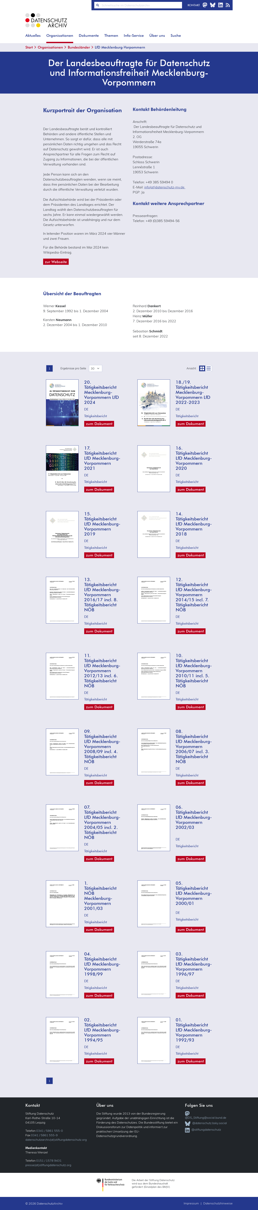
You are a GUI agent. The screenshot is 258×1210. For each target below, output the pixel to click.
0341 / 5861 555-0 (49, 1131)
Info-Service (134, 35)
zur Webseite (56, 261)
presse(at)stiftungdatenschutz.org (48, 1165)
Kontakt (194, 5)
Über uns (157, 35)
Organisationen (59, 35)
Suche (176, 35)
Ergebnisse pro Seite (73, 368)
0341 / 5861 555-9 (44, 1135)
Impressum (191, 1203)
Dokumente (89, 35)
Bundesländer (79, 47)
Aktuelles (33, 35)
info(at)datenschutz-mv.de (164, 187)
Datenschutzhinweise (218, 1203)
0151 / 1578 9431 (49, 1160)
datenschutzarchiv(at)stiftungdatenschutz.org (56, 1139)
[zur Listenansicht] (208, 368)
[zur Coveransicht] (202, 368)
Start (29, 47)
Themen (111, 35)
